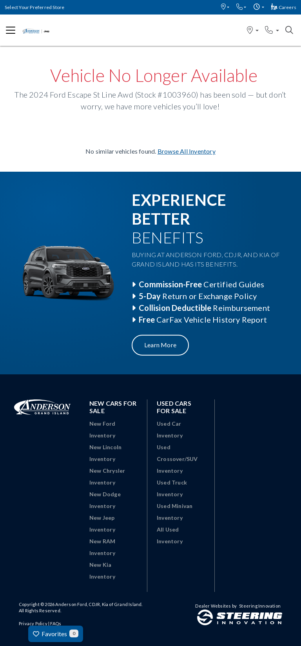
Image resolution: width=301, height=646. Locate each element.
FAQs (55, 623)
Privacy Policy (33, 623)
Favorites (55, 633)
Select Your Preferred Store (34, 7)
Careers (283, 7)
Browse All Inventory (187, 151)
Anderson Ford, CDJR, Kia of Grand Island (98, 604)
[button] (225, 7)
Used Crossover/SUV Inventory (177, 459)
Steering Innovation (260, 605)
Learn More (160, 344)
